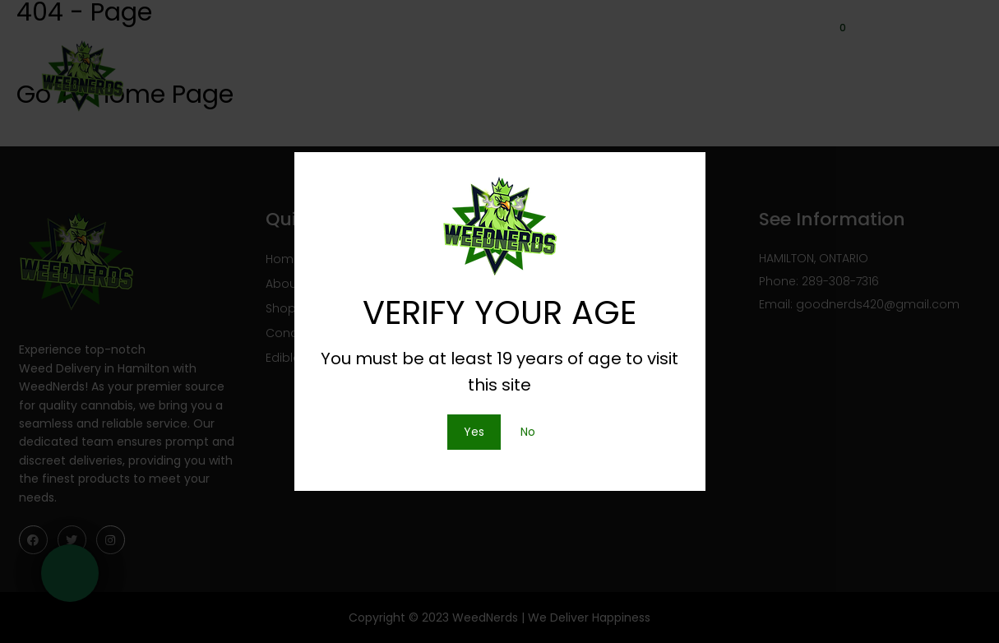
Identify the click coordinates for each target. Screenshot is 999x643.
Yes (474, 431)
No (527, 431)
